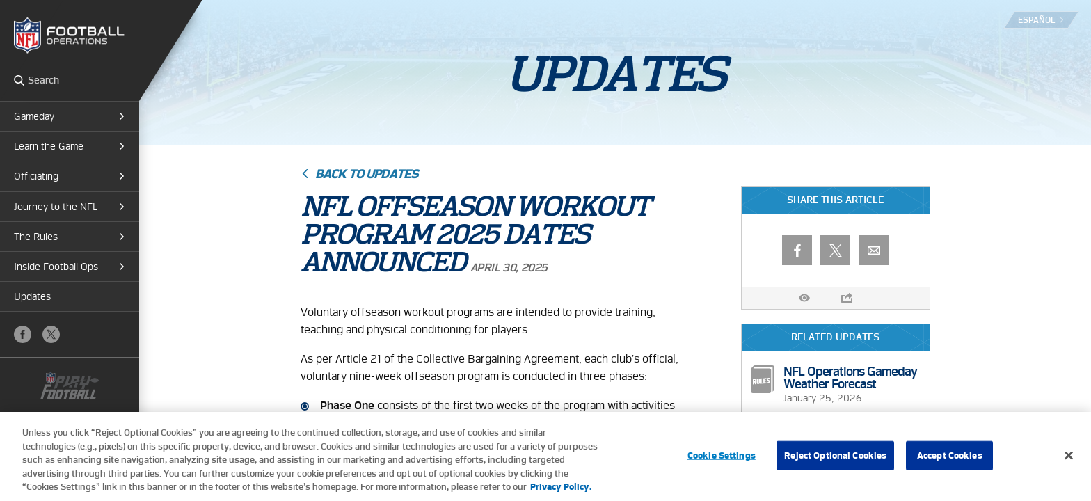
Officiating (36, 176)
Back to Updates (366, 174)
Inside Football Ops (56, 266)
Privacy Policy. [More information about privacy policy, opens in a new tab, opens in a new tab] (560, 487)
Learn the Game (48, 146)
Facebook (22, 334)
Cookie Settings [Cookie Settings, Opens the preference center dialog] (721, 455)
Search (19, 80)
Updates (32, 296)
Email (873, 250)
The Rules (36, 236)
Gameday (34, 116)
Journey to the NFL (55, 206)
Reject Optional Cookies (835, 455)
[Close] (1068, 455)
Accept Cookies (949, 455)
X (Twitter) (51, 334)
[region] (545, 456)
